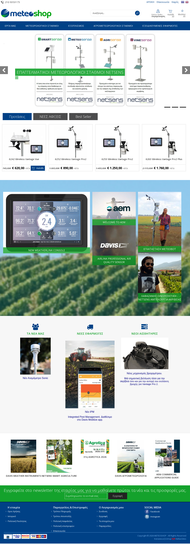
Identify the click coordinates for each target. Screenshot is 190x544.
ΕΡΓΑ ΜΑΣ (10, 25)
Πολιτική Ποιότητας (17, 521)
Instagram (155, 516)
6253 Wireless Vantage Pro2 (117, 159)
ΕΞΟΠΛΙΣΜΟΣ (76, 25)
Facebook (155, 511)
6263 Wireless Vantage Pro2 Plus (164, 159)
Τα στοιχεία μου (106, 521)
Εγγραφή (103, 516)
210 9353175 (12, 2)
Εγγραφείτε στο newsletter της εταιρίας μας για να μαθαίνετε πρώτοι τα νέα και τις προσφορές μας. (95, 490)
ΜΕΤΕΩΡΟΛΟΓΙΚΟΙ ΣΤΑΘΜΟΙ (42, 25)
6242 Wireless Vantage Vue (24, 159)
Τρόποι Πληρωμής (62, 511)
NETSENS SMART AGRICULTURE (59, 475)
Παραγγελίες (105, 526)
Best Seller (83, 116)
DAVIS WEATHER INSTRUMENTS (23, 475)
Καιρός (175, 1)
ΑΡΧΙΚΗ (150, 1)
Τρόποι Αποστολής (62, 516)
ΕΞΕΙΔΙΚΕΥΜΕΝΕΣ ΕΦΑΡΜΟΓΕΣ (160, 25)
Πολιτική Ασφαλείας (62, 521)
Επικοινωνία (163, 1)
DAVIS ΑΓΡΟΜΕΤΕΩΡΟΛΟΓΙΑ (131, 475)
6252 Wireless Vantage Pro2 (70, 159)
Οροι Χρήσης (14, 511)
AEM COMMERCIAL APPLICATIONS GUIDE (167, 476)
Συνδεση (103, 511)
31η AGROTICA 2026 (95, 456)
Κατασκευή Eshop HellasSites (170, 538)
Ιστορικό (12, 516)
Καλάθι (40, 168)
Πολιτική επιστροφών (63, 526)
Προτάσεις (17, 116)
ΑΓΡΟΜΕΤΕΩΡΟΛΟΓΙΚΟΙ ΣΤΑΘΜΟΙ (113, 25)
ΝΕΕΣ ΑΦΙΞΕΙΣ (50, 116)
